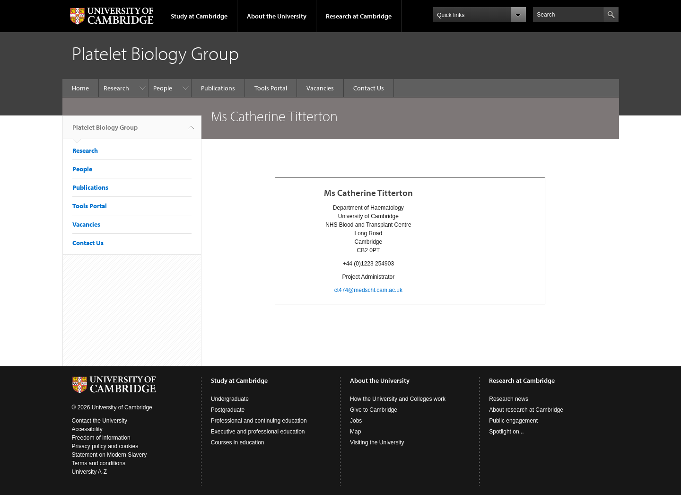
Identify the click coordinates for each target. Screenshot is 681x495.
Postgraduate (227, 410)
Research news (508, 399)
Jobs (356, 420)
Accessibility (87, 429)
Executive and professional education (258, 431)
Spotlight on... (506, 431)
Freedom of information (101, 437)
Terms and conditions (98, 463)
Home (80, 88)
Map (355, 431)
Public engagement (513, 420)
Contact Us (368, 88)
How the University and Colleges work (397, 399)
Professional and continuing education (259, 420)
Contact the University (99, 420)
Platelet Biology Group (105, 131)
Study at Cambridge (199, 16)
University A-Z (89, 471)
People (162, 88)
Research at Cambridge (359, 16)
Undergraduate (230, 399)
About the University (276, 16)
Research (116, 88)
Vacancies (320, 88)
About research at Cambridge (526, 410)
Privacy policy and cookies (105, 446)
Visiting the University (377, 442)
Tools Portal (270, 88)
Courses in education (237, 442)
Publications (218, 88)
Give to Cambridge (373, 410)
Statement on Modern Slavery (109, 454)
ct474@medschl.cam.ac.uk (368, 290)
